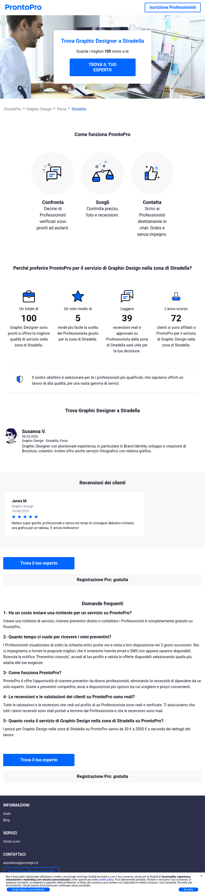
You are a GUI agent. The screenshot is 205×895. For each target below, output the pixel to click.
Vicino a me (11, 841)
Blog (6, 820)
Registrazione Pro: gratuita (102, 579)
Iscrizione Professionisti (172, 7)
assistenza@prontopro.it (20, 863)
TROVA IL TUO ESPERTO (102, 67)
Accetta (188, 889)
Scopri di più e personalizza (28, 889)
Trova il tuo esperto (38, 563)
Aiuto (7, 814)
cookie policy (106, 879)
